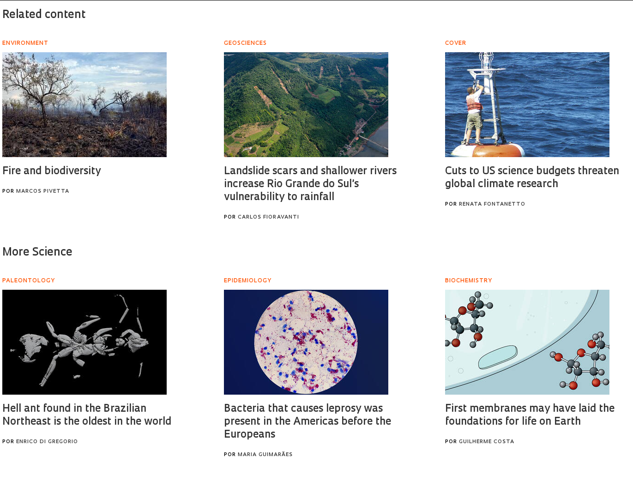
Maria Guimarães (265, 454)
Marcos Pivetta (42, 191)
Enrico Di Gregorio (47, 442)
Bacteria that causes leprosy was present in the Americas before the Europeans (307, 422)
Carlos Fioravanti (268, 217)
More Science (37, 252)
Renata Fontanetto (492, 204)
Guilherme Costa (486, 442)
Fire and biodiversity (51, 171)
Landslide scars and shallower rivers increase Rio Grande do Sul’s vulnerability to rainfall (310, 184)
